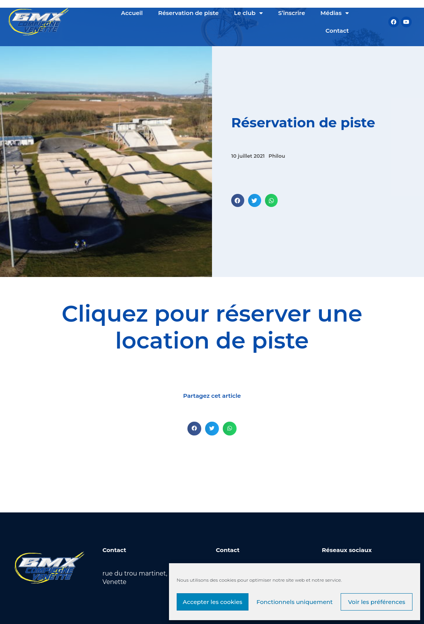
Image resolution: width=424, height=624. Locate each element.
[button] (237, 200)
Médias (334, 13)
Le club (248, 13)
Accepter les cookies (212, 602)
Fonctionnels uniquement (295, 602)
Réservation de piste (188, 13)
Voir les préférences (376, 602)
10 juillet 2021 (248, 156)
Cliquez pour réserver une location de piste (212, 327)
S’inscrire (291, 13)
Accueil (132, 13)
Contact (337, 30)
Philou (276, 156)
